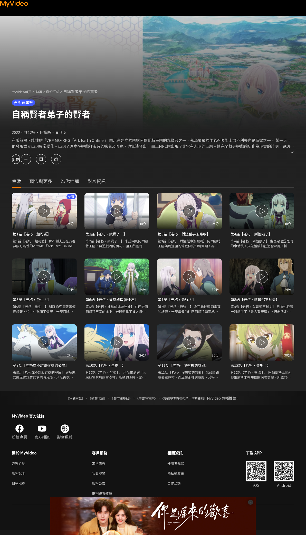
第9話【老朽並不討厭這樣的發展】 (43, 366)
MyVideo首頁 (23, 91)
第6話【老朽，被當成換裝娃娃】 (113, 300)
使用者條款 (180, 465)
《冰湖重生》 (66, 399)
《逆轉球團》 (91, 399)
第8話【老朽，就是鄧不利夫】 (257, 300)
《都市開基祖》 (118, 399)
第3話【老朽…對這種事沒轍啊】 (186, 234)
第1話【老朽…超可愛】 (33, 234)
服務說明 (19, 476)
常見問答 (99, 465)
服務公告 (99, 486)
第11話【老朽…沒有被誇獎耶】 (185, 366)
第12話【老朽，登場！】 (252, 366)
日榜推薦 (19, 486)
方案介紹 (19, 465)
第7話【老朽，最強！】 (178, 300)
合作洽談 (178, 486)
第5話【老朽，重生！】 (33, 300)
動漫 (43, 91)
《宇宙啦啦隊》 (147, 399)
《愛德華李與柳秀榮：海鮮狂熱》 (190, 399)
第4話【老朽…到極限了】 (253, 234)
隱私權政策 (180, 476)
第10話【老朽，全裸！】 (106, 366)
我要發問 (99, 476)
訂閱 (22, 159)
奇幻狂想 (58, 91)
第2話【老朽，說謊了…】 (107, 234)
